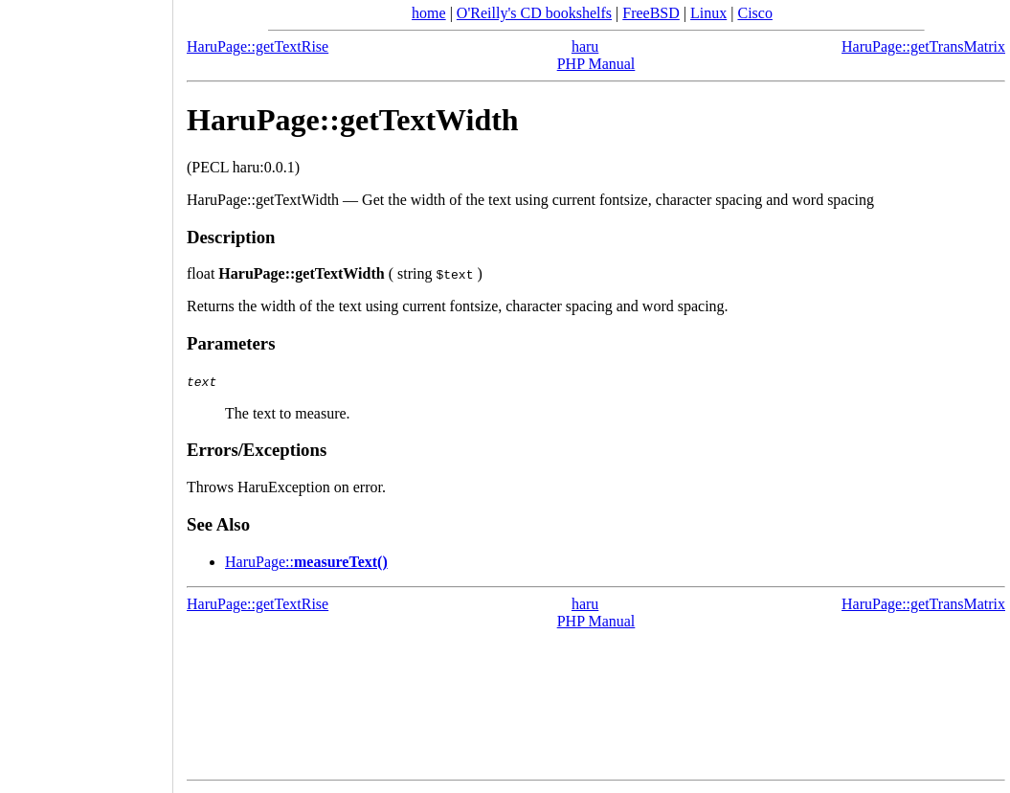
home (429, 13)
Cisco (754, 13)
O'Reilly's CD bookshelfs (534, 13)
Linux (708, 13)
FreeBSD (651, 13)
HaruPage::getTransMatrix (923, 46)
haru (585, 46)
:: (306, 562)
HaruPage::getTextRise (257, 46)
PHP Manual (596, 64)
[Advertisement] (86, 389)
